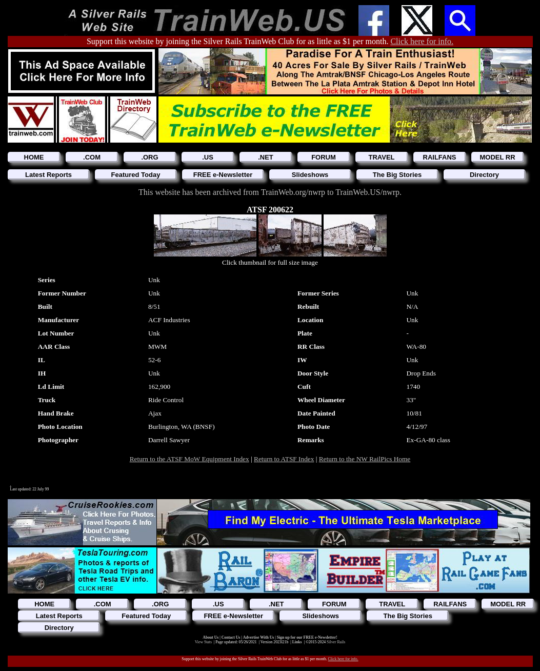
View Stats (203, 642)
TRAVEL (381, 157)
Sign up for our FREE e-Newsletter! (307, 637)
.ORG (149, 157)
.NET (265, 157)
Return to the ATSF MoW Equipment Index (189, 459)
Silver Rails (336, 642)
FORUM (323, 157)
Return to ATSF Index (284, 459)
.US (207, 157)
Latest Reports (48, 175)
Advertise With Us (259, 637)
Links (297, 642)
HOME (34, 157)
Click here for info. (421, 41)
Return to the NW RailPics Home (365, 459)
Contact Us (232, 637)
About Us (211, 637)
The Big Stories (397, 175)
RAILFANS (439, 157)
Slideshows (310, 175)
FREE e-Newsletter (223, 175)
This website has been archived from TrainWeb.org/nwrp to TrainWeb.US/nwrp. (270, 192)
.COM (92, 157)
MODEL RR (497, 157)
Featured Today (136, 175)
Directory (484, 175)
